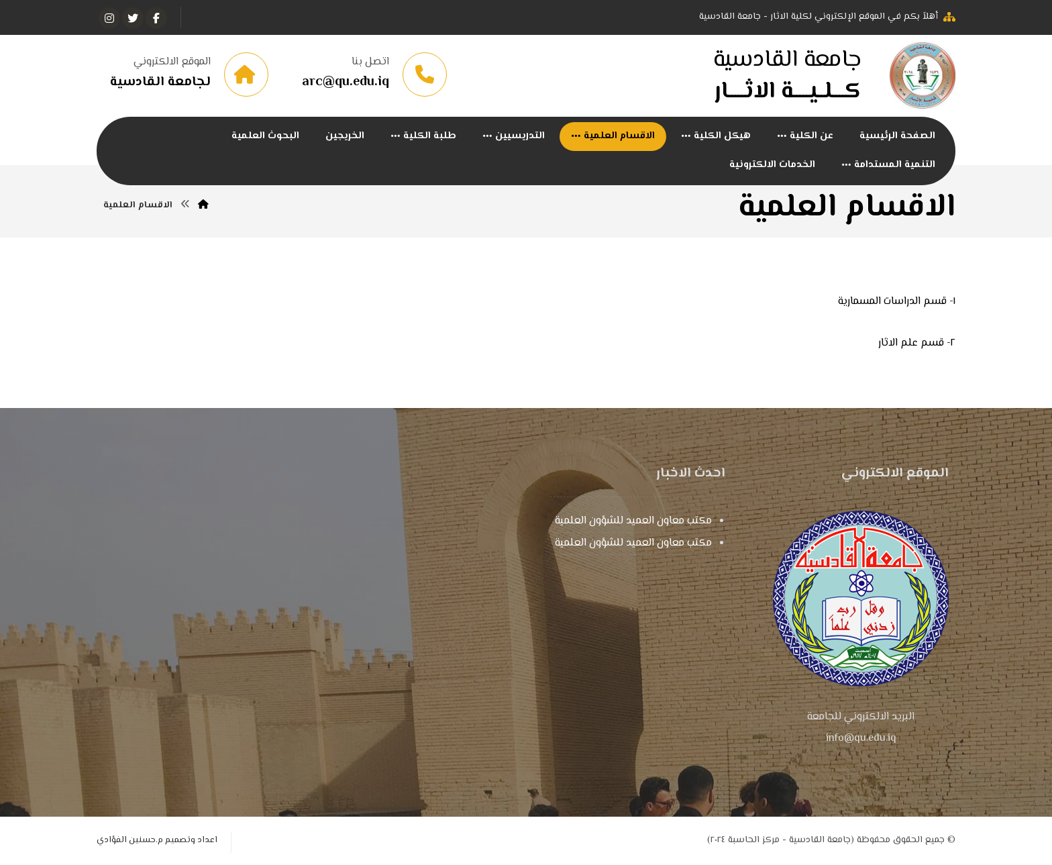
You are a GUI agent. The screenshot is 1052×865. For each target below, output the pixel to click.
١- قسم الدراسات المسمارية (896, 301)
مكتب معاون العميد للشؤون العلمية (633, 521)
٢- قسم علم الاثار (916, 343)
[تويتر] (133, 18)
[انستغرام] (109, 18)
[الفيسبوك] (156, 18)
